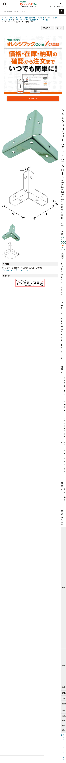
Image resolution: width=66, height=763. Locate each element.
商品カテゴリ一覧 (15, 18)
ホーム (4, 18)
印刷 (59, 28)
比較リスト (48, 28)
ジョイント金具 (52, 18)
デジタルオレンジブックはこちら (14, 270)
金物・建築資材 (30, 18)
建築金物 (41, 18)
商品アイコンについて (63, 746)
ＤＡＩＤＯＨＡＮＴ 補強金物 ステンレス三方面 (31, 20)
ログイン (52, 4)
